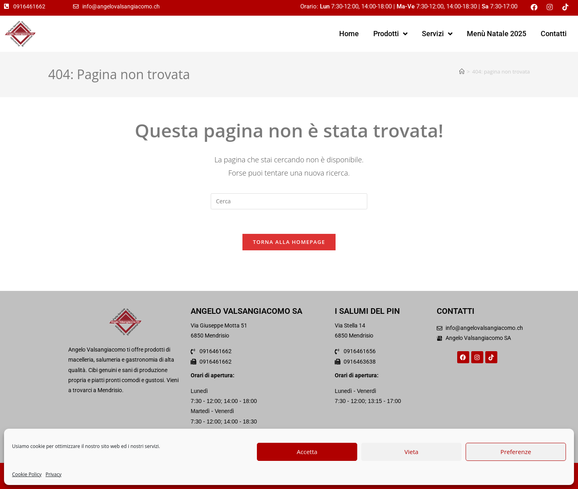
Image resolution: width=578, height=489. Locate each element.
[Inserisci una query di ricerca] (289, 201)
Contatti (554, 33)
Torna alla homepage (289, 242)
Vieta (412, 452)
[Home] (461, 71)
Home (349, 33)
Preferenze (516, 452)
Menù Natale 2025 (496, 33)
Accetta (307, 452)
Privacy (53, 474)
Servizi (437, 33)
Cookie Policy (26, 474)
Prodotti (390, 33)
